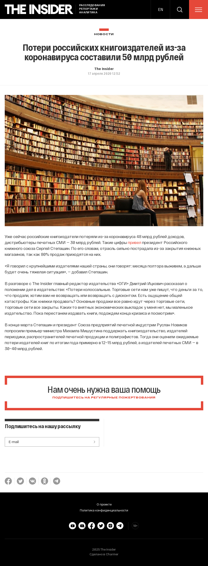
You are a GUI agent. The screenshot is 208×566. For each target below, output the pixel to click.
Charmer (112, 554)
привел (134, 242)
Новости (104, 34)
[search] (179, 9)
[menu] (198, 10)
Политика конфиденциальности (104, 510)
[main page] (39, 9)
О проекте (104, 504)
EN (160, 9)
